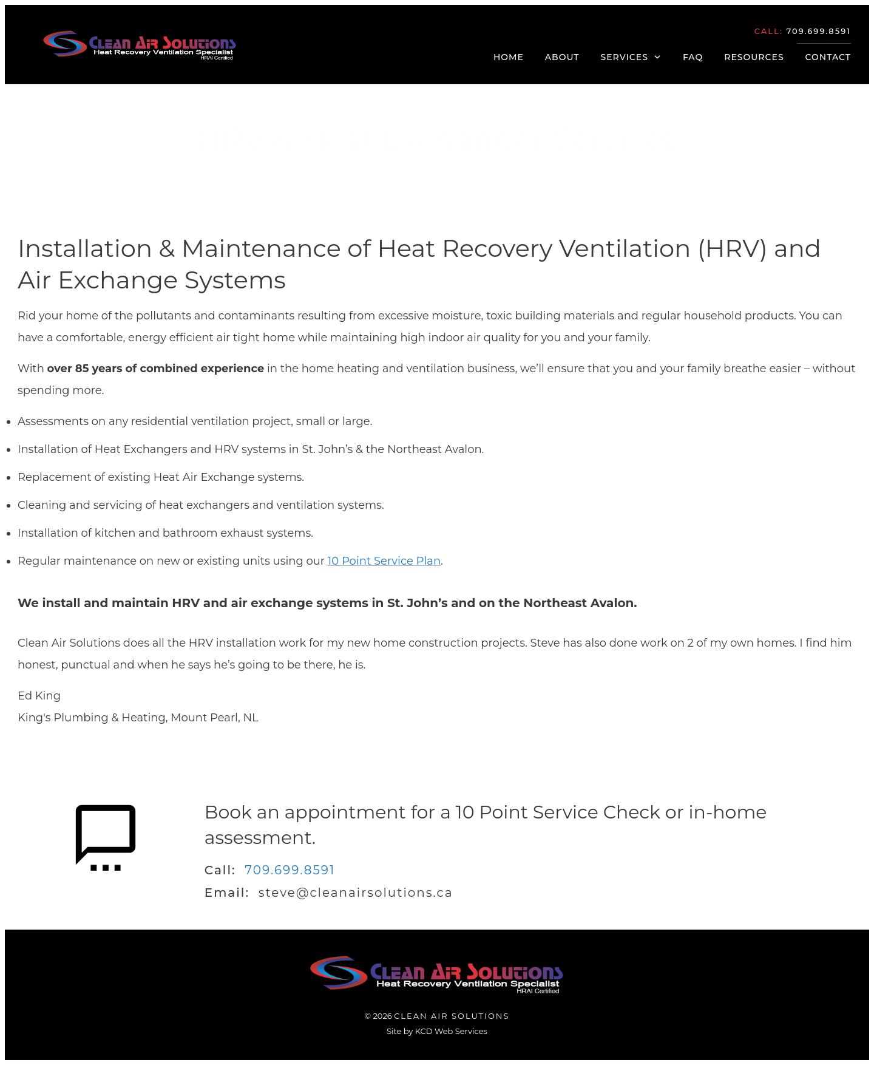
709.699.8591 (290, 870)
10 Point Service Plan (384, 561)
